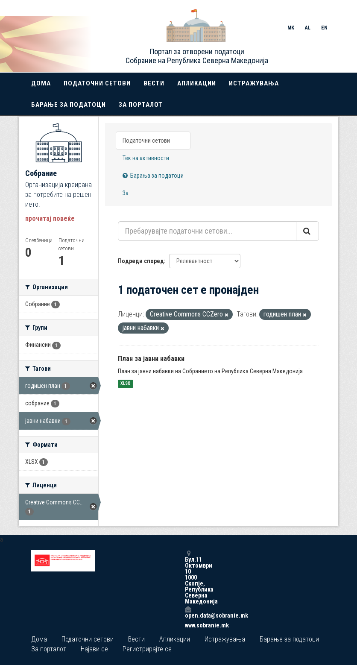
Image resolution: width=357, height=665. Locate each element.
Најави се (94, 649)
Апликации (196, 83)
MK (290, 28)
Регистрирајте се (147, 649)
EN (324, 28)
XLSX (125, 384)
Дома (41, 83)
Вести (153, 83)
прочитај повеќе (50, 218)
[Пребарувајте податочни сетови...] (207, 231)
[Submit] (307, 231)
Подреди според (141, 261)
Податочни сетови (97, 83)
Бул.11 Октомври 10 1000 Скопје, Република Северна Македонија (188, 577)
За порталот (141, 104)
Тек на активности (146, 158)
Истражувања (254, 83)
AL (307, 28)
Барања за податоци (153, 175)
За (126, 193)
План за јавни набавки (151, 358)
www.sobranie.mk (188, 625)
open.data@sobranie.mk (188, 612)
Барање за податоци (68, 104)
